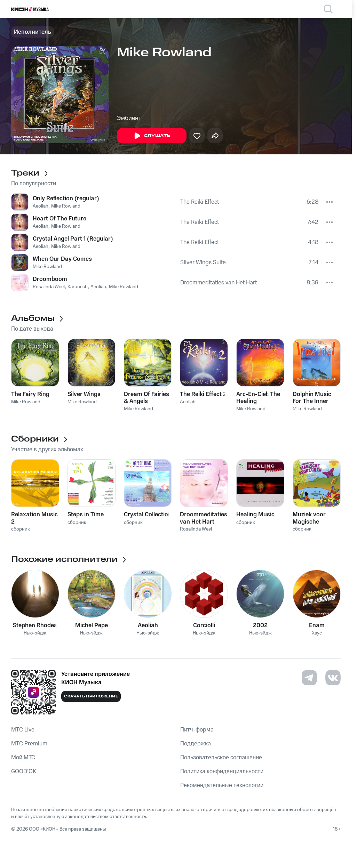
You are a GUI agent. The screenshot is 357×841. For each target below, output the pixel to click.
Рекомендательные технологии (221, 785)
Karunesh (78, 286)
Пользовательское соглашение (221, 757)
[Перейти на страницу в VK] (333, 677)
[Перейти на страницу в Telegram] (309, 677)
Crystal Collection (148, 514)
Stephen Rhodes (35, 625)
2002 (260, 625)
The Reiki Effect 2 (203, 394)
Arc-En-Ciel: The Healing (258, 398)
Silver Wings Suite (203, 262)
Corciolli (204, 625)
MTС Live (22, 730)
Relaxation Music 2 (34, 518)
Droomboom (50, 279)
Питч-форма (197, 730)
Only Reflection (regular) (66, 198)
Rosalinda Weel (49, 286)
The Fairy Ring (30, 394)
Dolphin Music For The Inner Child (312, 398)
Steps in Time (86, 514)
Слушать (151, 136)
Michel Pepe (91, 625)
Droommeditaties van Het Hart (218, 282)
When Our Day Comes (62, 259)
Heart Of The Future (59, 219)
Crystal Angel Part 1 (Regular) (73, 239)
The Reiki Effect (199, 202)
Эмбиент (129, 118)
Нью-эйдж (35, 633)
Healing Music (255, 514)
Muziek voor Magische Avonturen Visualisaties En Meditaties (314, 518)
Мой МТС (23, 757)
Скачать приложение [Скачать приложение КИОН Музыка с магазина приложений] (91, 696)
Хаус (317, 633)
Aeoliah (40, 206)
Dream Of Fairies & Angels (146, 398)
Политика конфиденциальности (221, 771)
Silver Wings (84, 394)
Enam (317, 625)
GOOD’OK (23, 771)
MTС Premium (29, 743)
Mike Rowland (65, 206)
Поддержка (195, 743)
